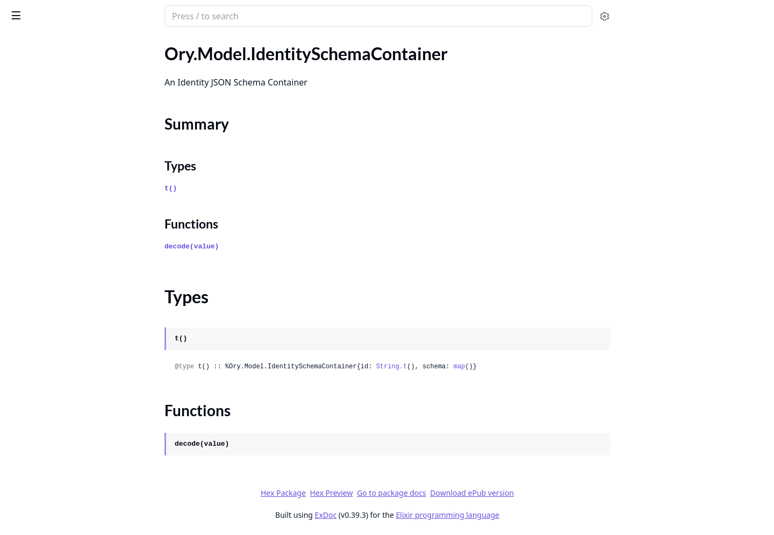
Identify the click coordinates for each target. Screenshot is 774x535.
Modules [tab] (64, 43)
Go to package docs (472, 493)
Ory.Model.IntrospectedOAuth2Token (76, 350)
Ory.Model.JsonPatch (48, 422)
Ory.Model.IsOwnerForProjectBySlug (76, 408)
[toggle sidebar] (147, 15)
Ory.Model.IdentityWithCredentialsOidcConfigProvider (76, 204)
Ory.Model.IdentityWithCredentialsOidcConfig (76, 190)
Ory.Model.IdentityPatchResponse (72, 68)
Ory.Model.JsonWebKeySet (59, 451)
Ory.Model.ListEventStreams (61, 524)
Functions (37, 127)
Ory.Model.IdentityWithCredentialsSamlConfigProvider (76, 277)
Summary (36, 101)
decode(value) (272, 246)
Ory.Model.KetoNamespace (59, 466)
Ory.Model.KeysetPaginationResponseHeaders (76, 495)
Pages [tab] (19, 43)
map (540, 366)
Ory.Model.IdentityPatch (54, 53)
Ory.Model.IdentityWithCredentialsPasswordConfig (76, 234)
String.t (472, 366)
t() (251, 188)
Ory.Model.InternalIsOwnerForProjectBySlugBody (76, 335)
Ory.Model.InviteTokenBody (60, 364)
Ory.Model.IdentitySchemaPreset (69, 146)
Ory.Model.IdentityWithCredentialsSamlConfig (76, 263)
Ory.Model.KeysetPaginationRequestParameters (76, 480)
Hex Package (363, 493)
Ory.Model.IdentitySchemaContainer (76, 82)
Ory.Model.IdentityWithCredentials (74, 161)
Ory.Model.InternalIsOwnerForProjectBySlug (76, 321)
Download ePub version (552, 493)
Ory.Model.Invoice (42, 379)
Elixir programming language (527, 515)
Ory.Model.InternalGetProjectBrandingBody (76, 292)
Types (29, 114)
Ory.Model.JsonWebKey (53, 437)
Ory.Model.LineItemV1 (50, 509)
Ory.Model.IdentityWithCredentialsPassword (76, 219)
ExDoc (406, 515)
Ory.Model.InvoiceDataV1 (56, 393)
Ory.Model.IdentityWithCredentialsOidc (76, 175)
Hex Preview (411, 493)
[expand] (150, 55)
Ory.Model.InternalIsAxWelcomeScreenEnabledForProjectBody (76, 306)
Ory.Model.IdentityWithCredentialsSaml (76, 248)
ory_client (31, 10)
